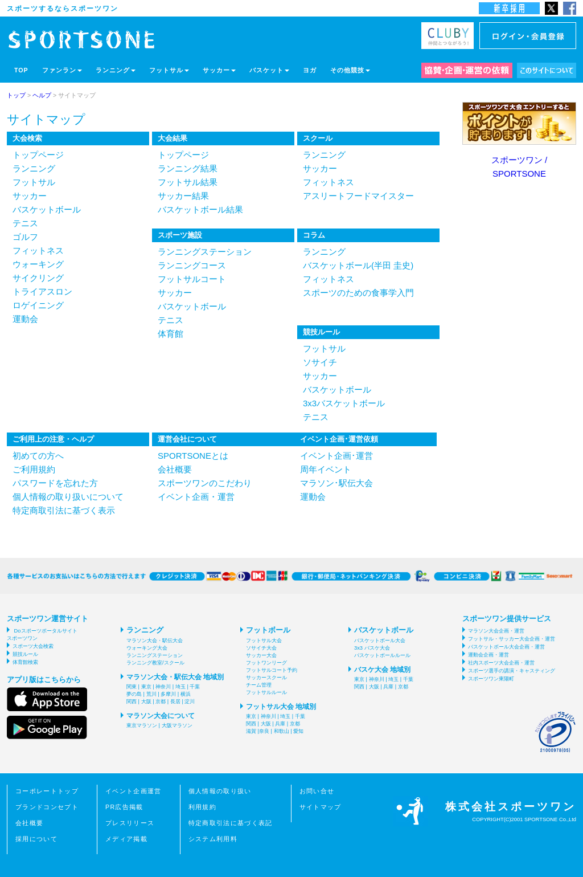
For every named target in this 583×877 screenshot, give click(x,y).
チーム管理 (259, 685)
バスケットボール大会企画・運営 (506, 647)
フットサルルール (266, 692)
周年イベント (325, 469)
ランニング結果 (187, 168)
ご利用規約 (34, 469)
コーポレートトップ (47, 791)
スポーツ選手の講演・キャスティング (511, 671)
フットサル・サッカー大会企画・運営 (511, 639)
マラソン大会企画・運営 (496, 631)
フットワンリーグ (266, 663)
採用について (36, 838)
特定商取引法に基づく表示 (64, 510)
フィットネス (38, 250)
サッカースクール (266, 677)
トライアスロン (42, 291)
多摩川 (168, 694)
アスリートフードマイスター (358, 196)
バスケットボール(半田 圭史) (358, 265)
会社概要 (175, 469)
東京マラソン (141, 725)
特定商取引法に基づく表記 (230, 822)
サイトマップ (320, 806)
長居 (175, 701)
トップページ (38, 155)
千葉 (195, 687)
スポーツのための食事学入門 (358, 292)
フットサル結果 (187, 182)
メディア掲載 (126, 838)
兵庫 (280, 724)
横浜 (185, 694)
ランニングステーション (205, 251)
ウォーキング (38, 264)
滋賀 (251, 731)
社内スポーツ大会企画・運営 (501, 663)
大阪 (146, 701)
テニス (25, 223)
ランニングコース (192, 265)
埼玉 (180, 687)
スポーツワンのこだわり (205, 483)
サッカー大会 (261, 655)
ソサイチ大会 (261, 648)
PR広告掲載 (124, 806)
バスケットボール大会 (379, 640)
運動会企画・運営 (488, 655)
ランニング (116, 70)
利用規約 (202, 806)
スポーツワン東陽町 (491, 679)
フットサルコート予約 (271, 670)
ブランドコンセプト (47, 806)
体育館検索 (25, 662)
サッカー (219, 70)
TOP (21, 70)
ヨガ (310, 70)
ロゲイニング (38, 305)
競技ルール (25, 654)
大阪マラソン (177, 725)
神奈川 (163, 687)
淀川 (189, 701)
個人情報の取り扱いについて (68, 496)
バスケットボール (47, 209)
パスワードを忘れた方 (55, 483)
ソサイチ (320, 362)
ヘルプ (41, 95)
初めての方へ (38, 455)
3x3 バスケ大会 (372, 648)
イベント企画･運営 (336, 455)
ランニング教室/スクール (155, 663)
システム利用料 (212, 838)
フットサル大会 (264, 640)
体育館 (170, 333)
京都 (160, 701)
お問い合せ (317, 791)
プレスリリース (129, 822)
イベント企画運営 (133, 791)
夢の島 (134, 694)
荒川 (151, 694)
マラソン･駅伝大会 (336, 483)
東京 (146, 687)
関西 (131, 701)
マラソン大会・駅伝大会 (154, 640)
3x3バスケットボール (344, 403)
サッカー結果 (183, 196)
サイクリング (38, 278)
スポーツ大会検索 (33, 646)
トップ (16, 95)
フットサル (169, 70)
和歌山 (281, 731)
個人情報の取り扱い (220, 791)
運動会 (25, 319)
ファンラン (62, 70)
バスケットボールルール (382, 655)
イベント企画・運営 (196, 496)
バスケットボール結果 (200, 209)
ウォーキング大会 (146, 648)
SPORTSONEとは (193, 455)
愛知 (298, 731)
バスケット (269, 70)
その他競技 (350, 70)
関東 (131, 687)
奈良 (264, 731)
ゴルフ (25, 237)
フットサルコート (192, 279)
